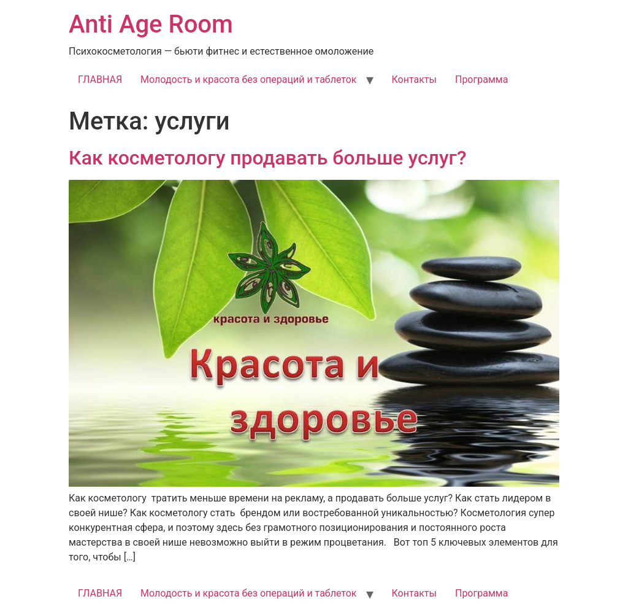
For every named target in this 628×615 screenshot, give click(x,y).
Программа (481, 79)
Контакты (414, 79)
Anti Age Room (151, 24)
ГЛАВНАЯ (100, 79)
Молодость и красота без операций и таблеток (248, 79)
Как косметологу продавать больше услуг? (268, 157)
